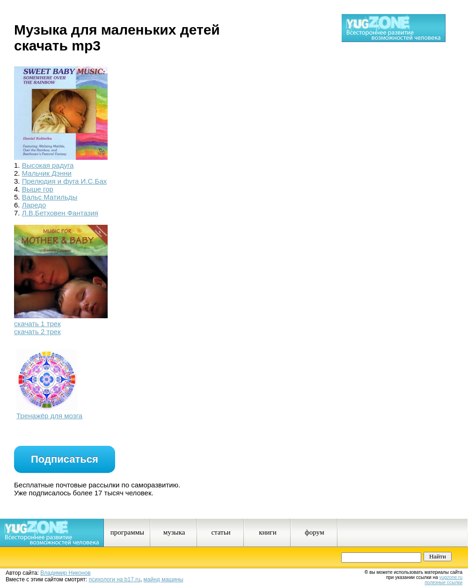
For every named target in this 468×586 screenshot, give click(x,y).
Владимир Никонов (65, 573)
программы (127, 532)
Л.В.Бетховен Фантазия (60, 213)
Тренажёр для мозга (49, 416)
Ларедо (34, 205)
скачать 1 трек (37, 324)
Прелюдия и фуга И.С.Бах (64, 181)
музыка (174, 532)
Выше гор (37, 189)
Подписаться (64, 459)
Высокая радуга (48, 165)
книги (268, 532)
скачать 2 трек (37, 332)
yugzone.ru (450, 577)
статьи (220, 532)
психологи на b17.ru (114, 579)
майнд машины (163, 579)
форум (314, 532)
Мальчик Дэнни (47, 173)
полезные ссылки (443, 582)
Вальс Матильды (50, 197)
